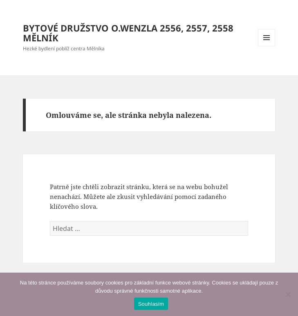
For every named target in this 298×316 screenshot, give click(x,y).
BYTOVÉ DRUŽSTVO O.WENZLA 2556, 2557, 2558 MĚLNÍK (128, 33)
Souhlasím (151, 304)
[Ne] (288, 294)
